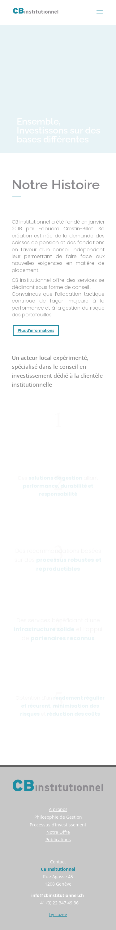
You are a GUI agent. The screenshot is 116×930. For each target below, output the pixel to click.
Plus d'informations (36, 330)
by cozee (58, 914)
